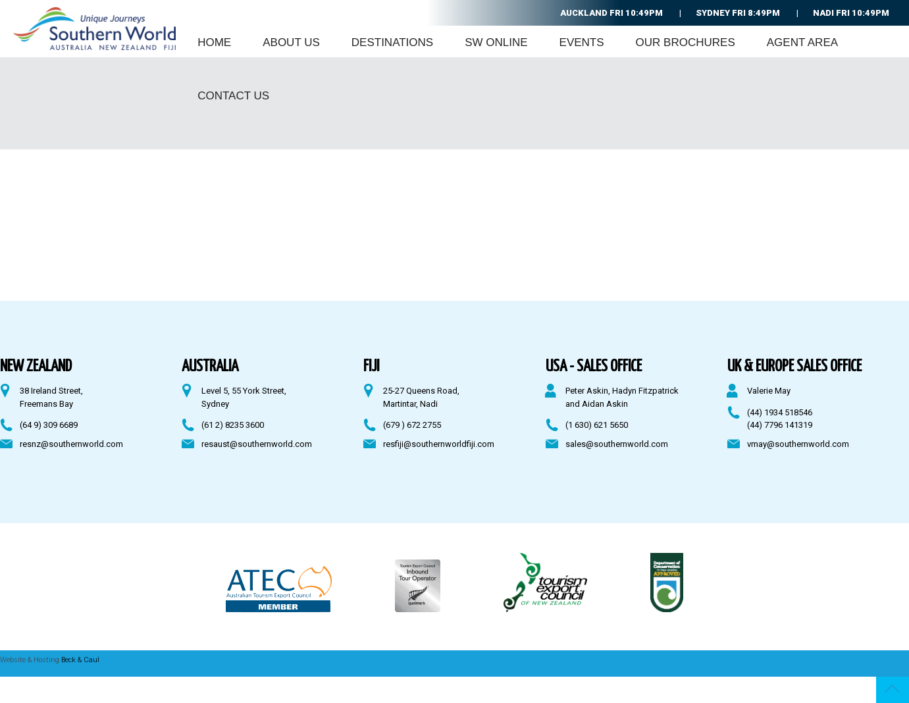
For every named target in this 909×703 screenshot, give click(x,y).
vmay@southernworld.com (798, 444)
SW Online (496, 42)
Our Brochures (685, 42)
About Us (291, 42)
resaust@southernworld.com (256, 444)
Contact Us (233, 96)
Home (214, 42)
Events (581, 42)
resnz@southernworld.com (71, 444)
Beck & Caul (80, 660)
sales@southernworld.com (616, 444)
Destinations (392, 42)
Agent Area (802, 42)
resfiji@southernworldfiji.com (438, 444)
